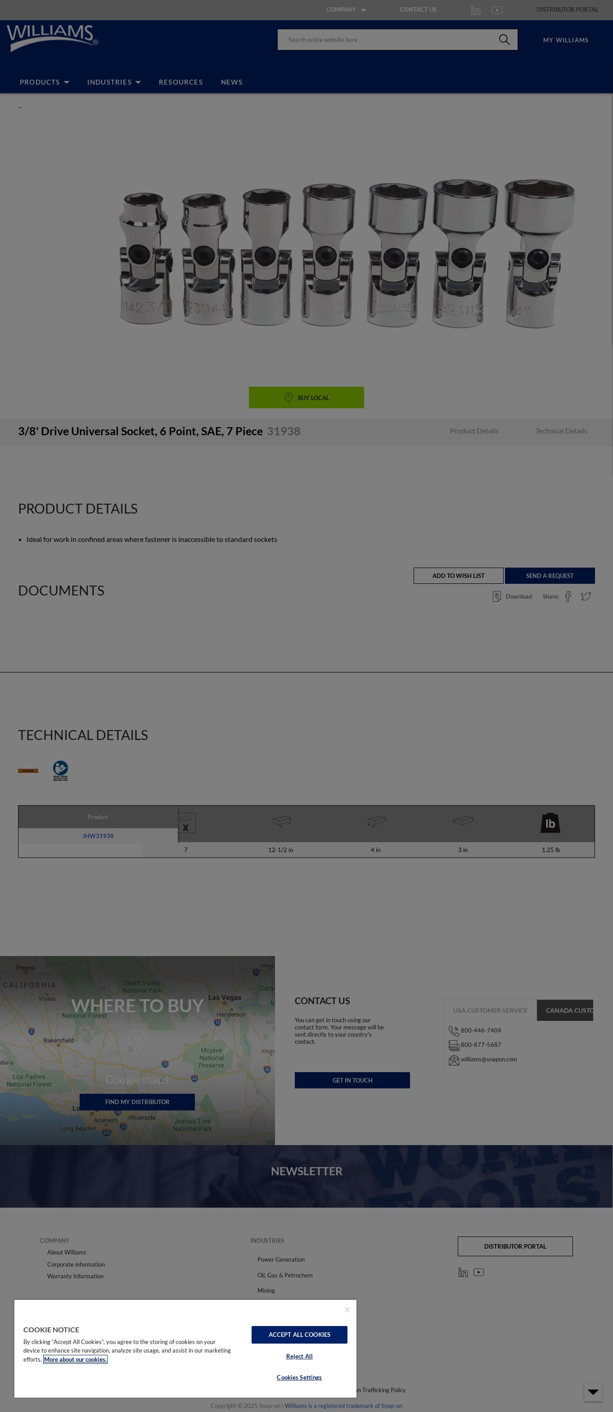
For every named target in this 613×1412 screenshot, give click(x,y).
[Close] (347, 1310)
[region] (185, 1348)
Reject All (299, 1356)
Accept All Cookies (299, 1334)
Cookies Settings (299, 1377)
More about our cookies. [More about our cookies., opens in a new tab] (75, 1359)
